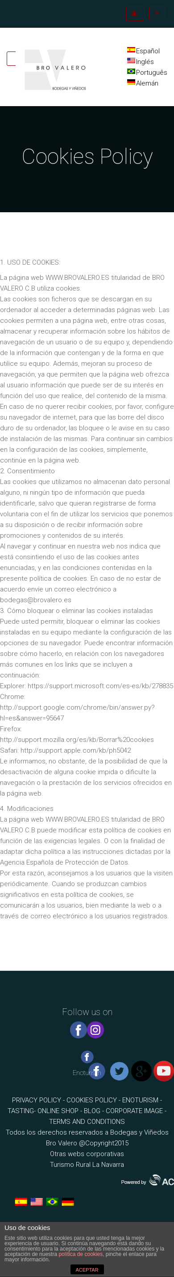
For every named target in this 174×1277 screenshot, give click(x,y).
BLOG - (95, 1111)
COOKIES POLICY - (94, 1100)
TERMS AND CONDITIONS (87, 1122)
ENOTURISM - (142, 1100)
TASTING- (22, 1111)
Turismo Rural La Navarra (87, 1165)
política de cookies (80, 1254)
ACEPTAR (86, 1270)
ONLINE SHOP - (60, 1111)
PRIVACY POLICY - (39, 1100)
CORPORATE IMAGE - (136, 1111)
